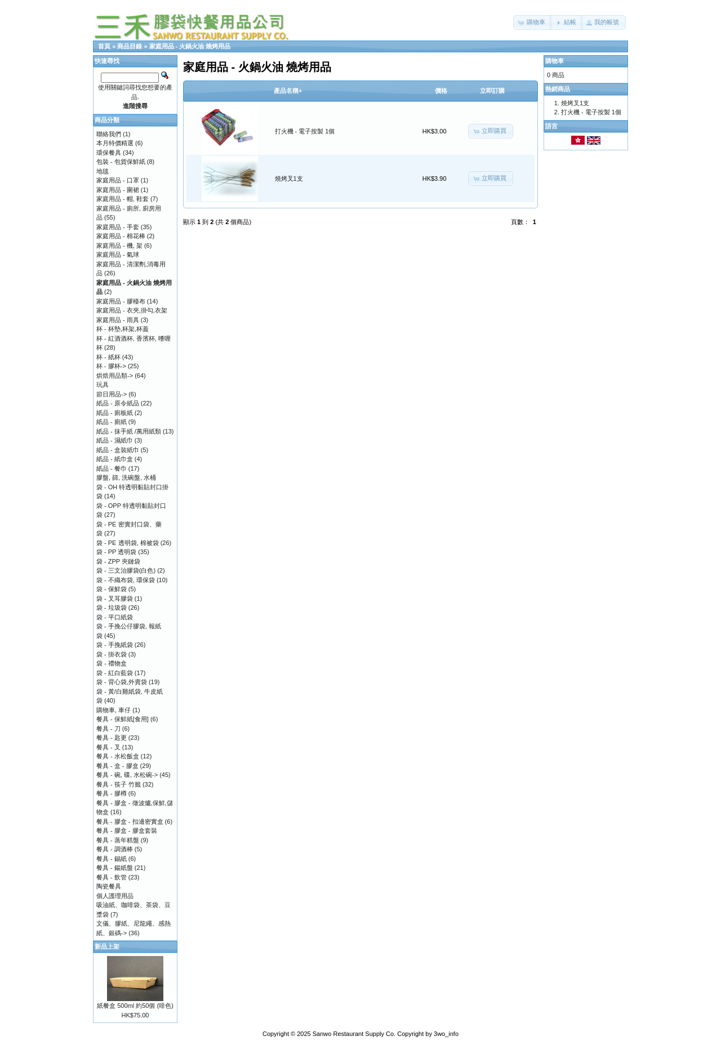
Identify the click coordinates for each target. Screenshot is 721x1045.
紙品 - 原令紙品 (117, 403)
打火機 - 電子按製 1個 (305, 131)
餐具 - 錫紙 (111, 858)
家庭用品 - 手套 (117, 227)
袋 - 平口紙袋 (114, 617)
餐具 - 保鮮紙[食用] (122, 719)
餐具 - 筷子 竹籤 (118, 784)
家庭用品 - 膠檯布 (120, 301)
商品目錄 (129, 46)
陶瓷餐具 (108, 886)
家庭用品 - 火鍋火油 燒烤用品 (190, 46)
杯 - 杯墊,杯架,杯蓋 (122, 328)
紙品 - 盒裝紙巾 (117, 449)
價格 (441, 90)
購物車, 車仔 (113, 710)
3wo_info (446, 1033)
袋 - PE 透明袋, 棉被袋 (127, 542)
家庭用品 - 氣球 (117, 254)
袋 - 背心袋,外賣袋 (121, 681)
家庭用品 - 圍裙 (117, 189)
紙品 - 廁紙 (111, 421)
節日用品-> (111, 394)
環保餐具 (108, 152)
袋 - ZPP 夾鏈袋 (118, 561)
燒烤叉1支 (289, 178)
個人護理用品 (114, 895)
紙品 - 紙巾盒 (114, 458)
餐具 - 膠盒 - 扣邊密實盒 (129, 821)
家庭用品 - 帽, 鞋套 (122, 198)
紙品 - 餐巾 (111, 468)
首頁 (104, 46)
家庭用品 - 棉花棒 (120, 236)
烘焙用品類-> (114, 375)
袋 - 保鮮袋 (111, 589)
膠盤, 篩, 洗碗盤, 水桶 (126, 477)
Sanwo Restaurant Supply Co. (354, 1033)
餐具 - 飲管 (111, 877)
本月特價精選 (114, 143)
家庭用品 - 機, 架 (119, 245)
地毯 (102, 171)
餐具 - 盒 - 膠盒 (117, 765)
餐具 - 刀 (108, 728)
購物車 (554, 60)
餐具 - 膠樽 (111, 793)
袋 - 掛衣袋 (111, 654)
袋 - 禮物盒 (111, 663)
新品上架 (107, 946)
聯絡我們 (108, 134)
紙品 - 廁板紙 (114, 412)
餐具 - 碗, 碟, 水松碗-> (127, 774)
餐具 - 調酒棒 (114, 849)
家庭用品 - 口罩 (117, 180)
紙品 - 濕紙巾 (114, 440)
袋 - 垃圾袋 (111, 607)
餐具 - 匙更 (111, 737)
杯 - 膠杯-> (111, 366)
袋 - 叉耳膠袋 (114, 598)
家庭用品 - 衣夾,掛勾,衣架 (131, 310)
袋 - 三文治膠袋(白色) (125, 570)
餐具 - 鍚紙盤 (114, 867)
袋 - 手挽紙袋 (114, 644)
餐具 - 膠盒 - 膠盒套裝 (126, 830)
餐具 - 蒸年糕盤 (117, 840)
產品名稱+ (288, 90)
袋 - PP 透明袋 (116, 551)
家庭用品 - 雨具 (117, 319)
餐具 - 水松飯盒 (117, 756)
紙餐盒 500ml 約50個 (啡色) (135, 1005)
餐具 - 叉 (108, 747)
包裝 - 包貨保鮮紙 (120, 161)
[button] (532, 22)
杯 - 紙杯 (108, 357)
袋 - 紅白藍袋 (114, 672)
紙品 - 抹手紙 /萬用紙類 (128, 431)
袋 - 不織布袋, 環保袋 (125, 580)
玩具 (102, 384)
